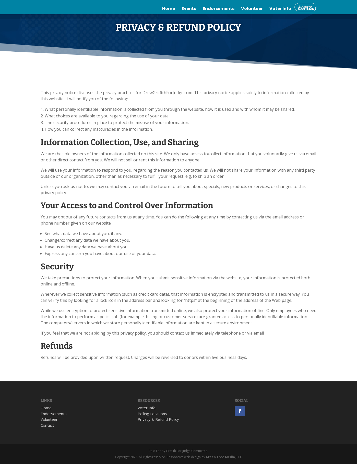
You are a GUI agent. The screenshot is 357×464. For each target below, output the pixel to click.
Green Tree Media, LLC (224, 457)
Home (168, 18)
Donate (305, 7)
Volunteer (252, 18)
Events (189, 18)
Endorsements (218, 18)
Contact (307, 18)
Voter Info (280, 18)
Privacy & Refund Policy (158, 419)
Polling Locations (152, 413)
